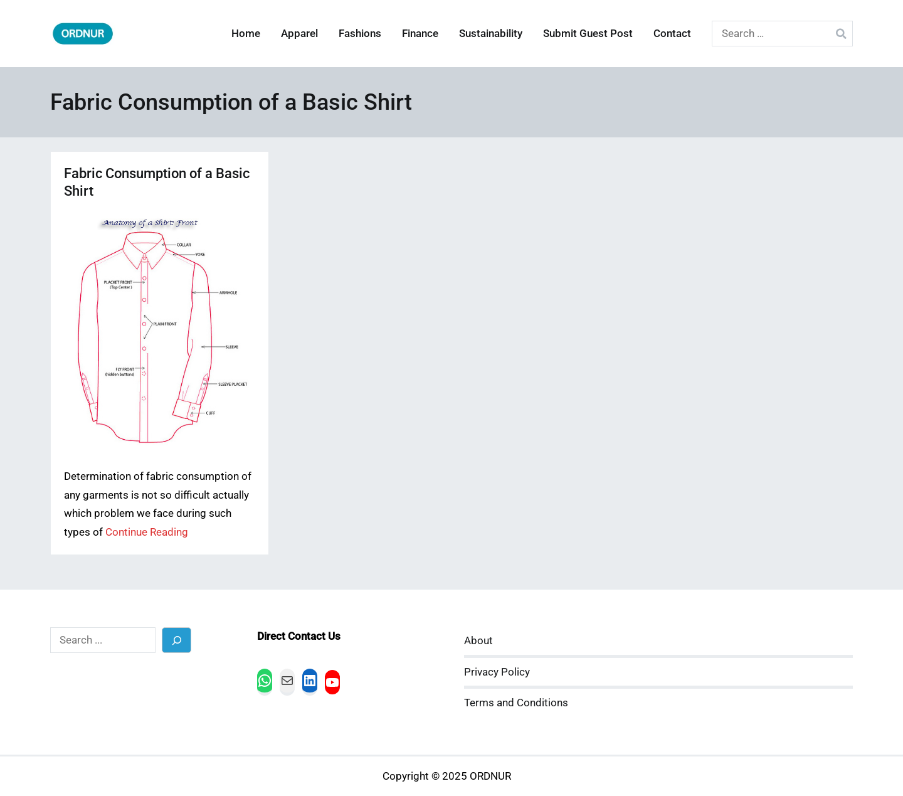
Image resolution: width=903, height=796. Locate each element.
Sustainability (490, 34)
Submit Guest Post (588, 34)
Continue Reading (146, 532)
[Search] (176, 640)
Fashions (360, 34)
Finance (420, 34)
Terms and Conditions (516, 703)
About (478, 641)
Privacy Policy (497, 672)
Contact (672, 34)
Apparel (299, 34)
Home (245, 34)
